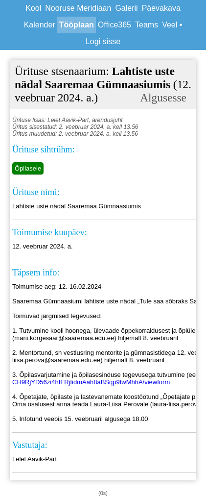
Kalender (39, 25)
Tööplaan (76, 25)
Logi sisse (103, 41)
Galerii (126, 8)
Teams (146, 25)
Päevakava (161, 8)
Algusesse (163, 97)
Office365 (114, 25)
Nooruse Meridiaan (78, 8)
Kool (33, 8)
